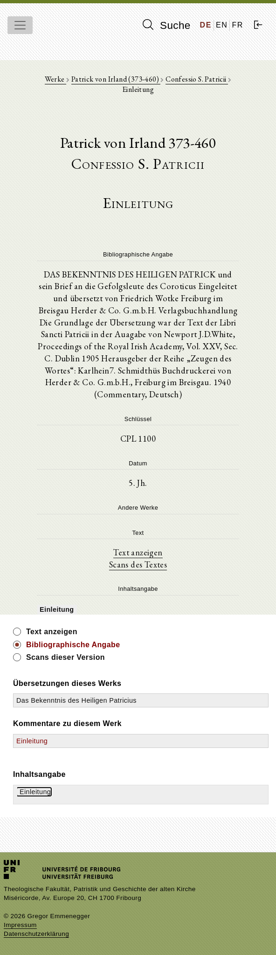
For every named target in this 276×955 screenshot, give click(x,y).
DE (206, 25)
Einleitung (32, 741)
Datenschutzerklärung (36, 933)
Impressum (20, 924)
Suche (166, 25)
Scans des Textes (138, 564)
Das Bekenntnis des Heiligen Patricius (76, 700)
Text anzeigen (137, 552)
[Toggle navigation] (20, 25)
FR (237, 25)
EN (222, 25)
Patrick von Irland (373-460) (116, 79)
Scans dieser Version (65, 657)
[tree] (138, 609)
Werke (55, 79)
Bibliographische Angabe (73, 645)
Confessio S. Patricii (197, 79)
